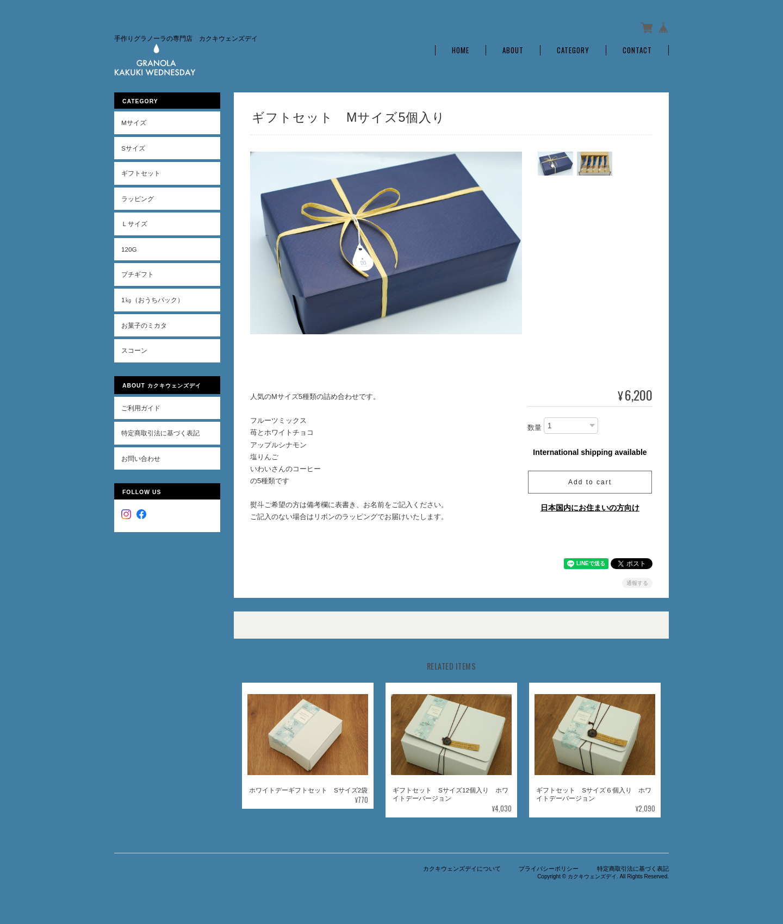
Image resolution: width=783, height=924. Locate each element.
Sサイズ (133, 148)
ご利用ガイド (140, 407)
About (513, 50)
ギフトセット (140, 173)
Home (460, 50)
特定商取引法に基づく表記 (160, 432)
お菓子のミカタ (144, 325)
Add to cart (590, 482)
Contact (637, 50)
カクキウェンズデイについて (462, 868)
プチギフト (137, 274)
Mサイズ (133, 122)
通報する (637, 583)
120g (129, 249)
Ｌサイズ (134, 223)
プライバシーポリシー (549, 868)
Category (573, 50)
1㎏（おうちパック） (152, 299)
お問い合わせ (140, 458)
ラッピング (137, 198)
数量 (534, 427)
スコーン (134, 350)
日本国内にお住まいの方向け (589, 507)
